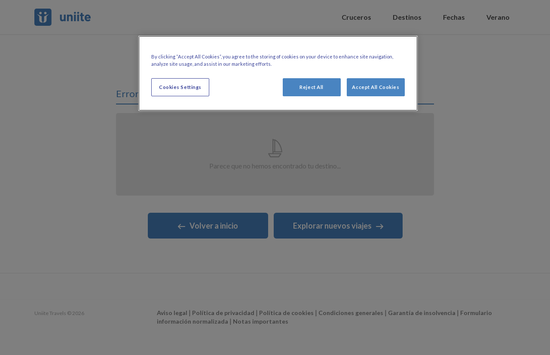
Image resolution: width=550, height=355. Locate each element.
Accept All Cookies (375, 87)
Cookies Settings (180, 87)
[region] (278, 73)
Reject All (311, 87)
